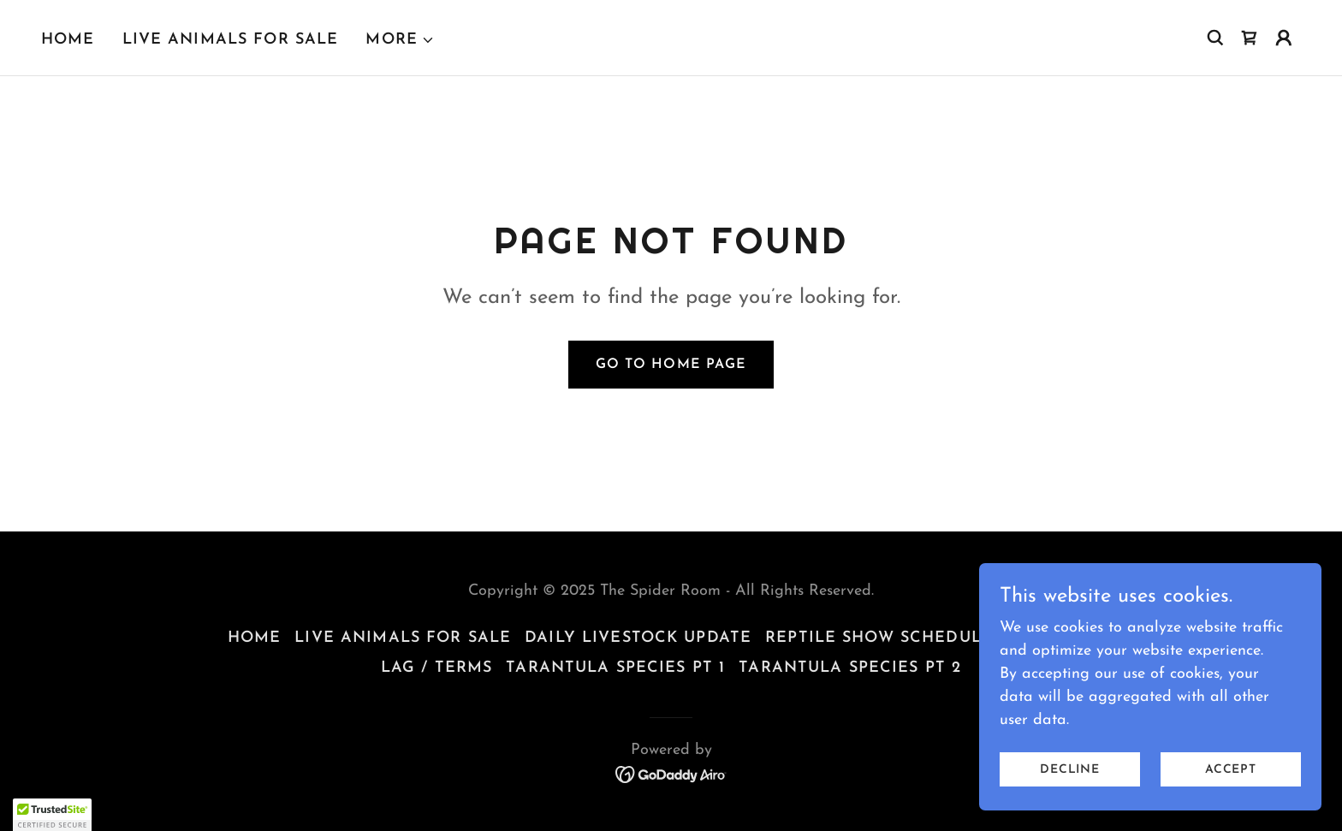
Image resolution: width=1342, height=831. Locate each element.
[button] (400, 40)
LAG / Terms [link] (436, 668)
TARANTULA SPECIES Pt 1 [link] (615, 668)
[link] (1249, 38)
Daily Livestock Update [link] (638, 638)
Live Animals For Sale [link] (230, 40)
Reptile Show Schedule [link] (879, 638)
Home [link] (68, 40)
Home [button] (255, 638)
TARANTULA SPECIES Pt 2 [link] (850, 668)
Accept (1230, 769)
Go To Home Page (670, 364)
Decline (1070, 769)
